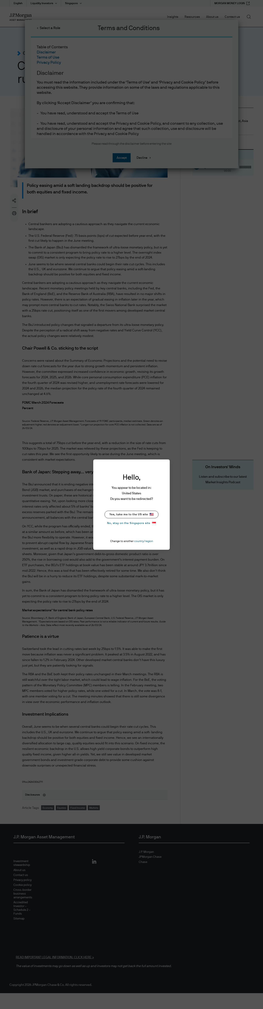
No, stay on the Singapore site (131, 523)
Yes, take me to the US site (131, 514)
